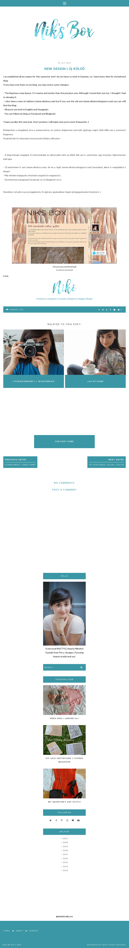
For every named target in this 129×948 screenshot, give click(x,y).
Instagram (52, 299)
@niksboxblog (64, 916)
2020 (65, 842)
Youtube (62, 299)
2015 (65, 862)
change (13, 309)
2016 (65, 858)
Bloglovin (72, 299)
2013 (65, 870)
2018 (65, 850)
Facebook (41, 299)
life (21, 309)
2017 (65, 854)
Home (7, 931)
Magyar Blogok (86, 299)
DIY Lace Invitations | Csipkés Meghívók (64, 760)
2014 (65, 866)
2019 (65, 846)
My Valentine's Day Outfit (64, 802)
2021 (65, 838)
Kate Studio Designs (114, 945)
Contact (33, 931)
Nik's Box (16, 945)
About (19, 931)
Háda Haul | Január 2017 (64, 718)
